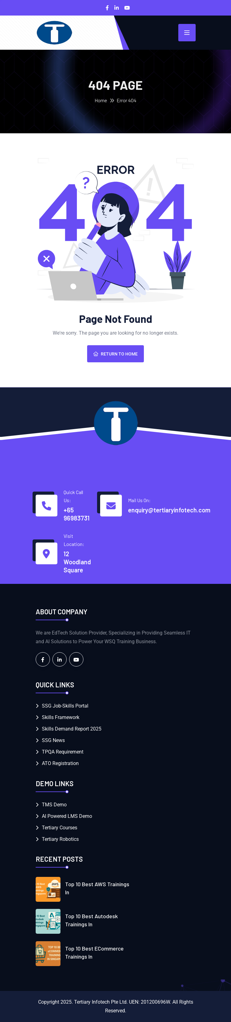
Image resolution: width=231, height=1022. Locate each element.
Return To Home (115, 353)
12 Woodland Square (77, 562)
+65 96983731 (77, 514)
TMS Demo (54, 805)
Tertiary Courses (59, 828)
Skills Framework (60, 717)
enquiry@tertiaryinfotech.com (169, 510)
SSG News (53, 740)
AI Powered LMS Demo (67, 816)
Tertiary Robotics (60, 839)
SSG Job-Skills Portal (65, 706)
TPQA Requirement (62, 752)
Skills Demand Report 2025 (71, 729)
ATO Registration (60, 763)
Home (101, 100)
